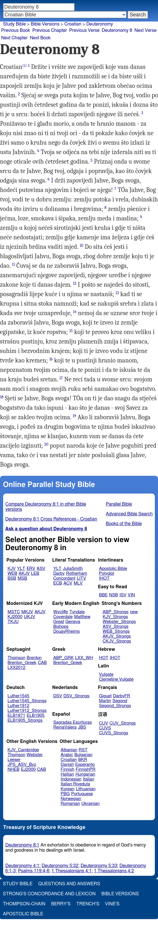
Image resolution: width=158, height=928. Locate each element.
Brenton (34, 658)
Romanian (70, 803)
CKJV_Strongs (117, 641)
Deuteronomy (99, 24)
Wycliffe (60, 612)
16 (51, 359)
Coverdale (63, 617)
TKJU (13, 622)
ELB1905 (35, 715)
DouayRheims (66, 631)
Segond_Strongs (115, 706)
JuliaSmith (73, 568)
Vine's (112, 904)
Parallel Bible (119, 504)
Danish (67, 764)
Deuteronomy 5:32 (60, 865)
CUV (103, 723)
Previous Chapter (49, 30)
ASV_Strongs (115, 626)
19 (74, 415)
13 (117, 292)
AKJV (24, 573)
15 (71, 330)
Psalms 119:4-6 (33, 871)
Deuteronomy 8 (117, 30)
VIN (131, 595)
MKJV (27, 612)
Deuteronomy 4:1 (22, 865)
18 (1, 397)
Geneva (72, 622)
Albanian (69, 750)
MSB (22, 578)
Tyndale (77, 612)
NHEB (13, 769)
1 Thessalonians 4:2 (114, 871)
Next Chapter (14, 38)
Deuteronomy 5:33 (99, 865)
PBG (65, 794)
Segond (119, 701)
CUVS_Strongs (113, 733)
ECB (57, 583)
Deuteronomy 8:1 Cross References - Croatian (51, 519)
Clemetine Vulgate (116, 679)
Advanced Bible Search (129, 514)
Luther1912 (18, 706)
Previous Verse (84, 30)
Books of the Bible (124, 523)
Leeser (13, 760)
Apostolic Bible (23, 914)
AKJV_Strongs (117, 636)
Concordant (64, 578)
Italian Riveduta (75, 784)
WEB (12, 573)
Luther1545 (18, 696)
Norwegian (71, 799)
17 (61, 378)
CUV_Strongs (123, 723)
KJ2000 (14, 617)
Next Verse (145, 30)
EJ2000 (28, 769)
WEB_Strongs (116, 631)
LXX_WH (84, 658)
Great (58, 622)
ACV (67, 583)
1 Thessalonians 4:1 (72, 871)
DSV (57, 696)
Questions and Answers (69, 884)
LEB (35, 573)
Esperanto (85, 764)
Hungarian (85, 774)
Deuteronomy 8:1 (22, 845)
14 (75, 311)
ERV (31, 568)
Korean (68, 789)
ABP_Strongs (115, 612)
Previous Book (15, 30)
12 (74, 283)
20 (46, 444)
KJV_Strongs (115, 617)
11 (13, 264)
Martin (105, 701)
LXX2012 (16, 667)
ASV (41, 568)
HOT (103, 658)
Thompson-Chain (24, 904)
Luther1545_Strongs (26, 701)
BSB (11, 578)
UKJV (29, 617)
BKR (82, 760)
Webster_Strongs (119, 622)
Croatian (72, 24)
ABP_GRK (63, 658)
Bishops (61, 626)
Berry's (61, 904)
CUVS (105, 728)
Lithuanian (85, 789)
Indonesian (71, 779)
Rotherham (76, 573)
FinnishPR (85, 769)
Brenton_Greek (21, 663)
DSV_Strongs (76, 696)
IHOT (104, 578)
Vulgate (106, 674)
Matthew (82, 617)
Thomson (16, 658)
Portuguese (82, 794)
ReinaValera (65, 727)
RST (83, 750)
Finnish (68, 769)
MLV (78, 583)
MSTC (13, 612)
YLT (21, 568)
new (134, 612)
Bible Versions (45, 24)
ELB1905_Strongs (24, 720)
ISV (122, 595)
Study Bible (14, 24)
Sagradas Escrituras (72, 722)
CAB (42, 663)
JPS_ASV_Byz (21, 764)
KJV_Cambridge (23, 750)
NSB (113, 595)
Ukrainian (90, 803)
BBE (103, 595)
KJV (11, 568)
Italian (88, 779)
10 (81, 245)
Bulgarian (83, 755)
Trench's (87, 904)
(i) (24, 65)
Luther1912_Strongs (26, 710)
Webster (35, 755)
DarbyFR (121, 696)
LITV (81, 578)
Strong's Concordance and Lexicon (49, 894)
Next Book (40, 38)
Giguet (105, 696)
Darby (59, 573)
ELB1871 (16, 715)
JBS (82, 727)
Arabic (67, 755)
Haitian (67, 774)
